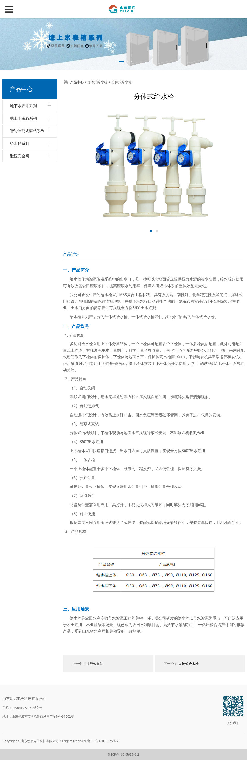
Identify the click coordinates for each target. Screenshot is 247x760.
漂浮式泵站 (94, 663)
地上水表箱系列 (23, 118)
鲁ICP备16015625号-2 (103, 741)
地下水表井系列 (23, 105)
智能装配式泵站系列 (27, 130)
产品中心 (77, 82)
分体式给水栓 (97, 82)
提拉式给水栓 (188, 663)
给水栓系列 (19, 143)
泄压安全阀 (19, 156)
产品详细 (71, 254)
